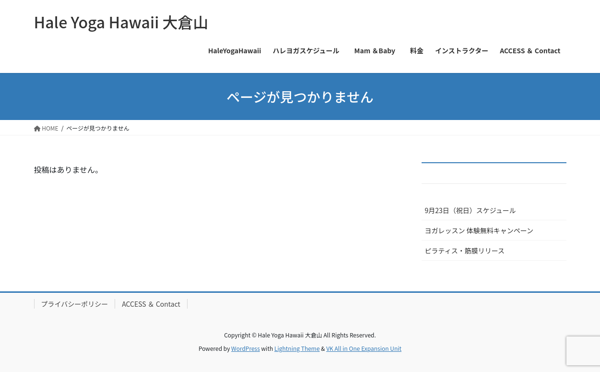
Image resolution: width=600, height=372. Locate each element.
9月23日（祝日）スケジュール (470, 210)
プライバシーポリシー (74, 304)
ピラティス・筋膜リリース (465, 250)
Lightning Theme (297, 348)
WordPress (245, 348)
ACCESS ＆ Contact (151, 304)
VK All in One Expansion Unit (363, 348)
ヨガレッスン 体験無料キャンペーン (479, 230)
